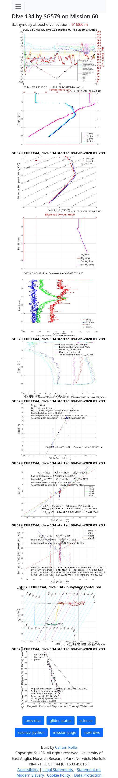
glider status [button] (60, 720)
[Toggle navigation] (18, 6)
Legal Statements (58, 769)
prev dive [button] (33, 720)
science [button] (86, 720)
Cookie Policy (59, 775)
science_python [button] (31, 732)
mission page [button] (64, 732)
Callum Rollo (66, 747)
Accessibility (28, 769)
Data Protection (87, 775)
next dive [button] (92, 732)
